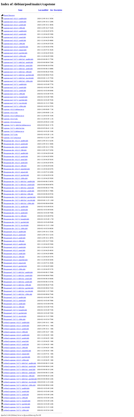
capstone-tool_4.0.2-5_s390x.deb (15, 56)
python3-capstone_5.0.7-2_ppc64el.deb (17, 404)
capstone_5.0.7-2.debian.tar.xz (14, 131)
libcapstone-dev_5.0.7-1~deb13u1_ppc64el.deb (19, 197)
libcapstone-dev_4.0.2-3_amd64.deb (16, 141)
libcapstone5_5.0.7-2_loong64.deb (15, 310)
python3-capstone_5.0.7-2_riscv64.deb (17, 407)
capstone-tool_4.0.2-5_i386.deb (14, 43)
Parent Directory (9, 15)
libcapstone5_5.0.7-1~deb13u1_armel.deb (18, 279)
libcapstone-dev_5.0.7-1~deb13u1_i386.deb (18, 194)
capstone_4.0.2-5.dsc (11, 119)
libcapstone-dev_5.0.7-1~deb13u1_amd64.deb (19, 181)
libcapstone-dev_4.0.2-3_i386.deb (15, 150)
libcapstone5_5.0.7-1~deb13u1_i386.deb (17, 285)
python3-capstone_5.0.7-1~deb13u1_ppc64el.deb (20, 379)
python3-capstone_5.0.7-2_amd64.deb (16, 388)
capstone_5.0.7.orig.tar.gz (12, 138)
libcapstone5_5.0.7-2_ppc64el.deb (15, 313)
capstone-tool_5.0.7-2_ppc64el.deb (15, 100)
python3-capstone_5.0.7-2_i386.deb (16, 398)
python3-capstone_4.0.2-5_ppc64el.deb (17, 357)
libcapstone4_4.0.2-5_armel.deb (14, 250)
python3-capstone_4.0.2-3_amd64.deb (16, 322)
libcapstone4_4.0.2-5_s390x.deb (14, 269)
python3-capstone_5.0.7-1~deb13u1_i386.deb (19, 376)
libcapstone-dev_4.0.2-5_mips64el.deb (17, 169)
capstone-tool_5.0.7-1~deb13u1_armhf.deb (18, 69)
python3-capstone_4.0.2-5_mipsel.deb (16, 354)
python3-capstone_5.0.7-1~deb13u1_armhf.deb (19, 373)
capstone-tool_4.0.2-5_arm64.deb (15, 34)
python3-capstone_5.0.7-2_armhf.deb (16, 394)
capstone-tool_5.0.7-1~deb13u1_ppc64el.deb (19, 75)
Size (51, 10)
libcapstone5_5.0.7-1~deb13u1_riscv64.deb (18, 291)
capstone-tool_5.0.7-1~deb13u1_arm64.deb (18, 62)
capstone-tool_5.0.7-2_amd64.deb (15, 84)
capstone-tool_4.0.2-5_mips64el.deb (16, 47)
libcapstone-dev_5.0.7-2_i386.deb (15, 216)
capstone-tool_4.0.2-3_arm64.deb (15, 22)
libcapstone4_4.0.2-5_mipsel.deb (15, 263)
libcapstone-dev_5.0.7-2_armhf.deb (16, 213)
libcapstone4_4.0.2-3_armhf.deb (14, 238)
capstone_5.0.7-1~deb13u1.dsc (14, 128)
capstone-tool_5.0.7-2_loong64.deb (15, 97)
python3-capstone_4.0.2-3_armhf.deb (16, 329)
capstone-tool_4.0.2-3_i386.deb (14, 28)
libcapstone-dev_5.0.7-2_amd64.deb (16, 206)
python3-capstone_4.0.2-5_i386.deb (16, 347)
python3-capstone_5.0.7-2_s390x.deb (16, 410)
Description (58, 10)
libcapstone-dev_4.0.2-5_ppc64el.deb (16, 175)
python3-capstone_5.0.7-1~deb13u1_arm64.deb (20, 366)
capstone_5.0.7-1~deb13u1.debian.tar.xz (17, 125)
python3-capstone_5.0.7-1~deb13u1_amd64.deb (20, 363)
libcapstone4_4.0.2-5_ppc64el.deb (15, 266)
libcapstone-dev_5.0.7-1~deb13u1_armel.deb (19, 188)
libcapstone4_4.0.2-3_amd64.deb (15, 232)
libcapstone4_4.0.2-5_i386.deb (14, 257)
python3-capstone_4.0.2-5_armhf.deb (16, 344)
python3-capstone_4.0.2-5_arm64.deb (16, 338)
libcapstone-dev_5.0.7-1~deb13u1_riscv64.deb (19, 200)
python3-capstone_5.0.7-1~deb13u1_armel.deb (19, 369)
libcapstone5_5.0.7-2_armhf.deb (14, 304)
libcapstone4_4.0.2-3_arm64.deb (15, 235)
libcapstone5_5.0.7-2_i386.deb (14, 307)
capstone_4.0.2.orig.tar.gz (12, 122)
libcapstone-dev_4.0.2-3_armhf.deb (16, 147)
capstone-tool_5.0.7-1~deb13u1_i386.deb (18, 72)
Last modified (43, 10)
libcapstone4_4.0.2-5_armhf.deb (14, 253)
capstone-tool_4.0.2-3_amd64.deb (15, 18)
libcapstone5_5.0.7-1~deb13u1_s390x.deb (18, 294)
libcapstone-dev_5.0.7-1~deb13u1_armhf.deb (19, 191)
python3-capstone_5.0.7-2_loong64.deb (17, 401)
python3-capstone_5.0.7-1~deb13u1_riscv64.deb (20, 382)
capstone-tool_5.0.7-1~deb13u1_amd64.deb (18, 59)
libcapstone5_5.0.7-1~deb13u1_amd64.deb (18, 272)
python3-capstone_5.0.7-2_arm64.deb (16, 391)
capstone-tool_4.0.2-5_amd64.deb (15, 31)
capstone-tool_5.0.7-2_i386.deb (14, 94)
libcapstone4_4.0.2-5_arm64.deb (15, 247)
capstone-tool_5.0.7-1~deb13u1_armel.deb (18, 65)
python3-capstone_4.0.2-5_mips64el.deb (17, 351)
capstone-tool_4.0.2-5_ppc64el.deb (15, 53)
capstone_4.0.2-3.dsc (11, 112)
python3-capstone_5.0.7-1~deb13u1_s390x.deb (19, 385)
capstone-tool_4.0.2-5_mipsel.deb (15, 50)
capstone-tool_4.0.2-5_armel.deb (15, 37)
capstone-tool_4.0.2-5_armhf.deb (15, 40)
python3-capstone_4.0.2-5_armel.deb (16, 341)
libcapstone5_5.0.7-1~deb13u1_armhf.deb (18, 282)
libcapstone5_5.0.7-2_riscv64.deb (15, 316)
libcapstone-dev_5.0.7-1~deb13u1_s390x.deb (19, 203)
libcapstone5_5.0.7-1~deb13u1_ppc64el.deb (18, 288)
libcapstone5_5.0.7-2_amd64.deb (15, 297)
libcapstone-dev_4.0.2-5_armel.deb (15, 159)
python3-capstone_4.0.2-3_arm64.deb (16, 326)
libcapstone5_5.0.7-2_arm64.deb (15, 300)
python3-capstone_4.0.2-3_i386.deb (16, 332)
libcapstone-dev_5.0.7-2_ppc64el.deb (16, 222)
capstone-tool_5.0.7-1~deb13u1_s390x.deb (18, 81)
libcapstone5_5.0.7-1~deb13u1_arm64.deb (18, 275)
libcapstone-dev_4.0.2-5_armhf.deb (16, 163)
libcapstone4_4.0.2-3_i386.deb (14, 241)
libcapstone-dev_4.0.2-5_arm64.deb (16, 156)
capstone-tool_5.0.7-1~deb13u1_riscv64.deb (19, 78)
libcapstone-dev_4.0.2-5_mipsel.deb (16, 172)
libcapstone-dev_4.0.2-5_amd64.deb (16, 153)
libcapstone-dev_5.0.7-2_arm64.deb (16, 210)
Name (20, 10)
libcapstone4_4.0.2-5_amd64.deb (15, 244)
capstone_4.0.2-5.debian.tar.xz (14, 116)
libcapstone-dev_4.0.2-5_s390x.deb (16, 178)
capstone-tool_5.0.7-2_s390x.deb (15, 106)
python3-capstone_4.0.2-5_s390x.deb (16, 360)
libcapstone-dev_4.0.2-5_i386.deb (15, 166)
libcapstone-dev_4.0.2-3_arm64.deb (16, 144)
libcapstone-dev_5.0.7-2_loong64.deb (16, 219)
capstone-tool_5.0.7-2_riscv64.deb (15, 103)
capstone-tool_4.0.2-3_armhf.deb (15, 25)
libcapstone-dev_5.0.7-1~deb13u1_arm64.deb (19, 185)
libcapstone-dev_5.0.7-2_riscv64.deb (16, 225)
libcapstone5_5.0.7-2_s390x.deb (14, 319)
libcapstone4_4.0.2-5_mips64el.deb (16, 260)
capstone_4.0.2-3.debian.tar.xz (14, 109)
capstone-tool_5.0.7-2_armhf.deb (15, 91)
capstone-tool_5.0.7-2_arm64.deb (15, 87)
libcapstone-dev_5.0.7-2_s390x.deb (16, 228)
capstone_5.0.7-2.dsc (11, 134)
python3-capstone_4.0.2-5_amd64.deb (16, 335)
